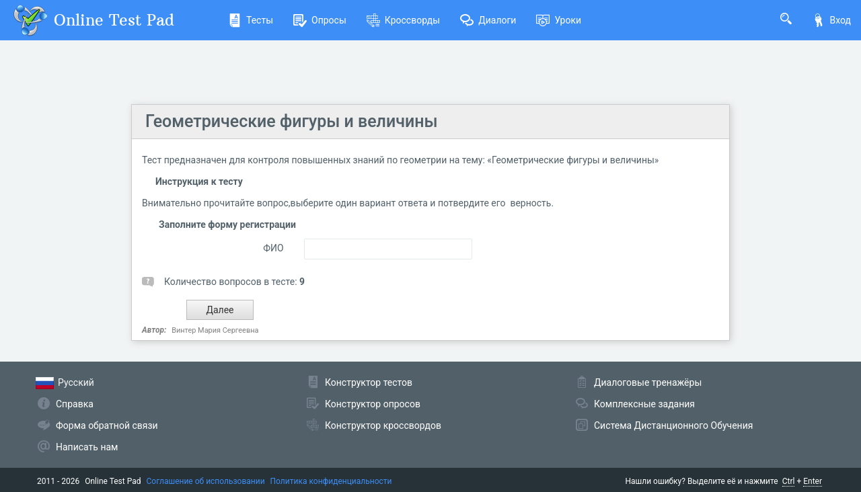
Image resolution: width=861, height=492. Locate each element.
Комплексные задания (644, 404)
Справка (74, 404)
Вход (831, 20)
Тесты (250, 20)
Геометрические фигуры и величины (291, 121)
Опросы (319, 20)
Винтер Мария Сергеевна (215, 330)
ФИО (273, 248)
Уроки (558, 20)
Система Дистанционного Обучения (673, 425)
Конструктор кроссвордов (383, 425)
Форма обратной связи (107, 425)
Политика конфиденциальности (331, 481)
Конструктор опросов (372, 404)
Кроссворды (403, 20)
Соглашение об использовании (206, 481)
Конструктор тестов (368, 382)
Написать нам (87, 447)
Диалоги (488, 20)
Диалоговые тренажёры (648, 382)
